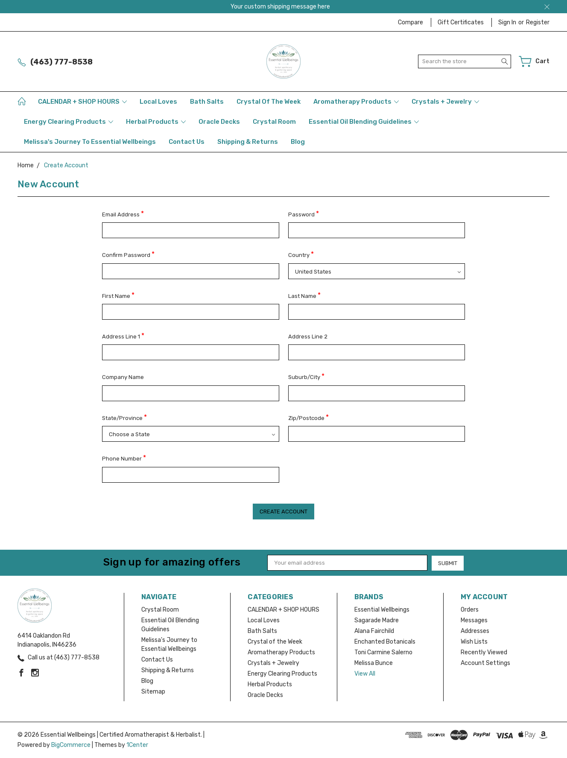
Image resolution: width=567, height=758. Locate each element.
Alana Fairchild (374, 631)
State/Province (124, 417)
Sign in (507, 22)
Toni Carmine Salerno (383, 652)
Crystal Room (274, 121)
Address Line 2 (307, 336)
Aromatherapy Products (356, 101)
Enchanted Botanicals (384, 641)
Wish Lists (474, 641)
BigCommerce (71, 745)
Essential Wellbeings (381, 609)
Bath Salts (207, 101)
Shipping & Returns (247, 142)
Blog (298, 142)
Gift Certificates (461, 22)
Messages (474, 620)
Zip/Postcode (308, 417)
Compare (410, 22)
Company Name (123, 377)
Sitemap (153, 691)
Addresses (475, 631)
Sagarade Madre (376, 620)
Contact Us (187, 142)
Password (303, 214)
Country (301, 254)
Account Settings (485, 663)
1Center (137, 745)
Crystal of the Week (269, 101)
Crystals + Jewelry (445, 101)
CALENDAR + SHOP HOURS (82, 101)
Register (537, 22)
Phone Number (124, 458)
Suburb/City (306, 376)
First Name (118, 295)
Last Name (304, 295)
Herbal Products (156, 121)
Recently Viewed (484, 652)
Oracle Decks (219, 121)
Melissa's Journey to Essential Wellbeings (90, 142)
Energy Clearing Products (68, 121)
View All (364, 673)
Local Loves (158, 101)
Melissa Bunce (373, 663)
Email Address (123, 214)
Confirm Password (128, 254)
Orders (470, 609)
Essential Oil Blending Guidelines (364, 121)
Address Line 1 (123, 336)
